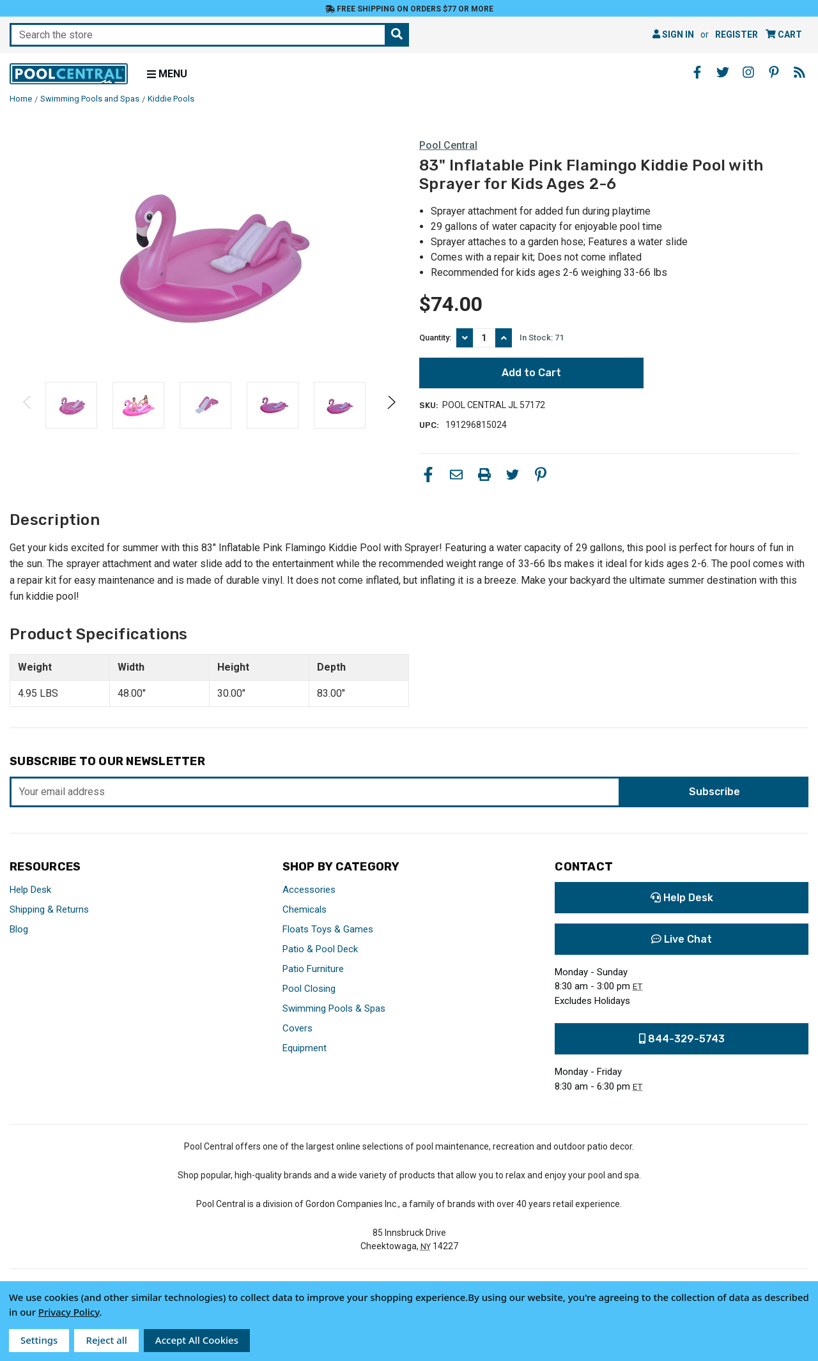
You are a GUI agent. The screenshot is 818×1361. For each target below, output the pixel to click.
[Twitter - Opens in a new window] (723, 72)
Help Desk (30, 889)
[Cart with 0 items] (783, 35)
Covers (297, 1028)
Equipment (304, 1048)
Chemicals (304, 909)
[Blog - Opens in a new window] (799, 72)
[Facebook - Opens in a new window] (697, 72)
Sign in (673, 34)
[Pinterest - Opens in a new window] (774, 72)
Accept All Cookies (196, 1340)
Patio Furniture (313, 969)
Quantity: (435, 337)
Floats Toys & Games (327, 929)
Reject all (106, 1340)
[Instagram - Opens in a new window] (748, 72)
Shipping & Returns (49, 909)
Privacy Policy (69, 1311)
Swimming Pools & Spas (333, 1008)
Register (736, 34)
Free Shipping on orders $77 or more (409, 8)
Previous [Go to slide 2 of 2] (28, 414)
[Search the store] (397, 35)
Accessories (309, 889)
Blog (19, 929)
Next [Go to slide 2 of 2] (391, 414)
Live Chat (681, 939)
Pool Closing (309, 988)
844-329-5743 (682, 1039)
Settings (39, 1340)
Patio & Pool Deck (320, 949)
